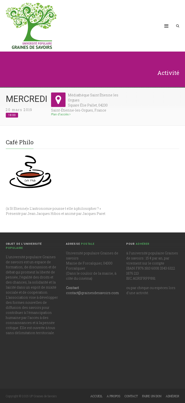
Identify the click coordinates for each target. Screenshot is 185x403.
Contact (131, 396)
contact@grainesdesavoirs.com (92, 293)
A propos (113, 396)
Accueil (96, 396)
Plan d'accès (61, 114)
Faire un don (151, 396)
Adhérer (172, 396)
